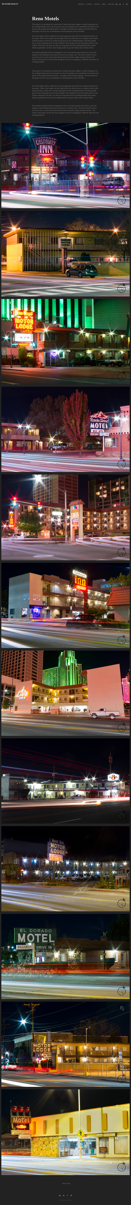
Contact (89, 4)
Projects (81, 4)
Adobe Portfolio (68, 1200)
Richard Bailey (10, 4)
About (104, 4)
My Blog (97, 4)
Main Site (111, 4)
